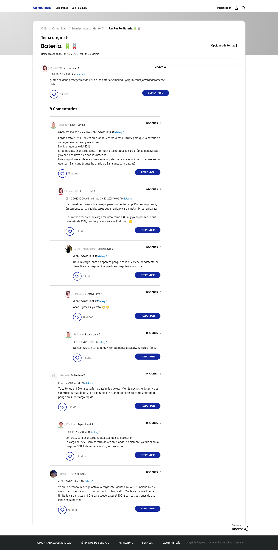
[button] (163, 67)
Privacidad (125, 542)
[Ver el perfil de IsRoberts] (64, 375)
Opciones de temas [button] (223, 45)
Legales (147, 542)
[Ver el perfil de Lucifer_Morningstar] (85, 248)
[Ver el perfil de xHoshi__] (64, 473)
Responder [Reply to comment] (148, 172)
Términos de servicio (95, 542)
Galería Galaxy (79, 7)
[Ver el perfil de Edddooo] (64, 124)
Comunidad (61, 7)
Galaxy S (80, 74)
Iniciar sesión (224, 7)
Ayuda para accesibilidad (54, 542)
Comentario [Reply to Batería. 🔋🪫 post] (155, 92)
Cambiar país (171, 542)
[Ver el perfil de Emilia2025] (56, 68)
